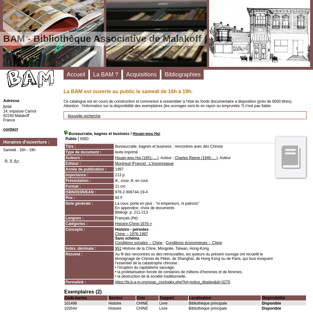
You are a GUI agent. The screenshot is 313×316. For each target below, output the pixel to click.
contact (10, 129)
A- (6, 160)
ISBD (84, 139)
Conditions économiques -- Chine (194, 243)
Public (71, 139)
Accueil (76, 74)
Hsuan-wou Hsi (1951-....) (137, 158)
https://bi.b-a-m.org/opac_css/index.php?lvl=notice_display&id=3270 (172, 282)
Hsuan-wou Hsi (146, 134)
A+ (16, 160)
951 (118, 248)
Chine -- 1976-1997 (131, 234)
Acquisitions (141, 74)
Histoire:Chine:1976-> (133, 224)
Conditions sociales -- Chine (138, 243)
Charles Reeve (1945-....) (196, 158)
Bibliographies (183, 74)
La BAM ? (105, 74)
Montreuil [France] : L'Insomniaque (144, 163)
